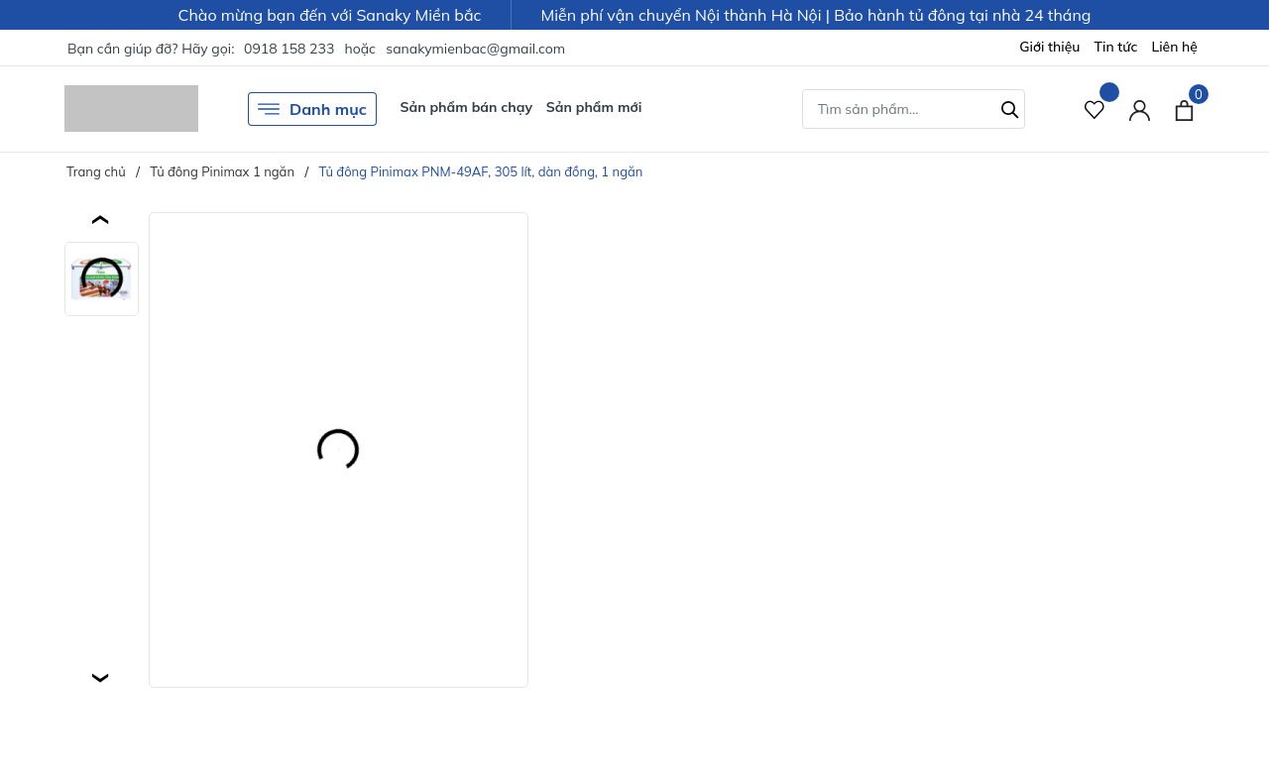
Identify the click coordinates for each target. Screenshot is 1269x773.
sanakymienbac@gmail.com (475, 48)
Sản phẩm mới (594, 107)
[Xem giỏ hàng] (1184, 108)
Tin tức (1116, 46)
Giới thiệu (1049, 46)
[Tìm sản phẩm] (913, 109)
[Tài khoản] (1139, 108)
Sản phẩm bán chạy (466, 107)
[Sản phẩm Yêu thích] (1095, 108)
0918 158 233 (289, 48)
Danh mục (312, 109)
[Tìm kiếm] (1010, 107)
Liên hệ (1174, 46)
